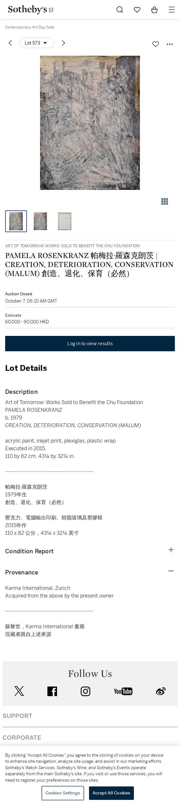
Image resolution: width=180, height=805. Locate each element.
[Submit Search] (120, 9)
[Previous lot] (10, 43)
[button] (90, 122)
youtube (123, 691)
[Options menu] (36, 43)
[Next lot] (63, 43)
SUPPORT (18, 716)
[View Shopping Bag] (154, 9)
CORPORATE (22, 738)
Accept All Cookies (111, 793)
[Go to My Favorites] (137, 9)
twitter (19, 691)
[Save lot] (156, 44)
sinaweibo (161, 691)
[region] (90, 775)
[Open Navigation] (171, 9)
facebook (52, 691)
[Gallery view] (165, 201)
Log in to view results (90, 343)
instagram (85, 691)
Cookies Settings (62, 793)
